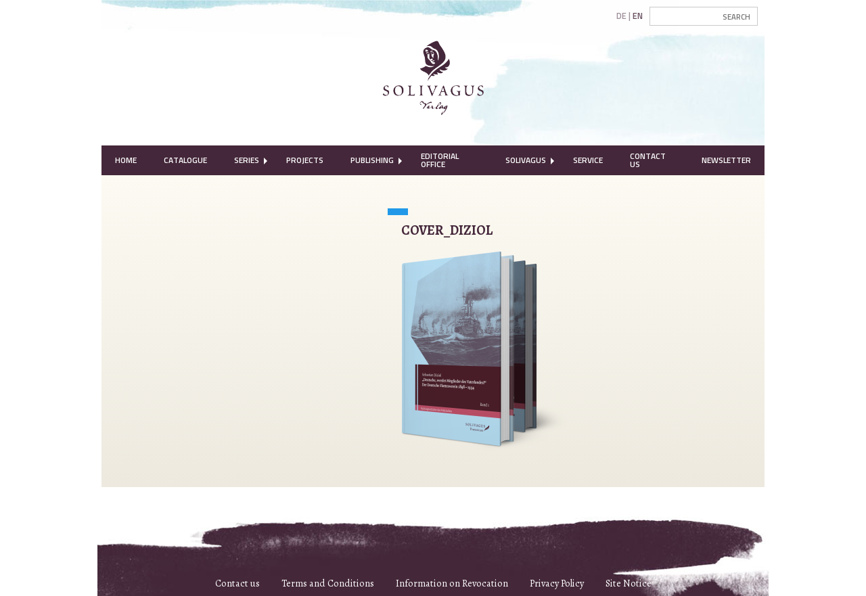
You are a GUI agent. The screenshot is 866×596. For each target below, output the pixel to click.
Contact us (237, 583)
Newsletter (726, 160)
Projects (304, 160)
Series (246, 160)
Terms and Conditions (327, 583)
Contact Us (648, 160)
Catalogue (185, 160)
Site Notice (629, 583)
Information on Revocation (452, 583)
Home (126, 160)
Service (588, 160)
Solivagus (525, 160)
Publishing (372, 160)
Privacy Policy (557, 583)
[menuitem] (125, 160)
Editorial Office (440, 160)
